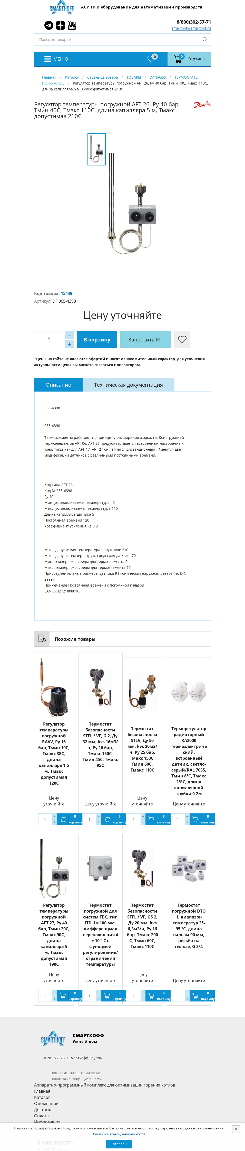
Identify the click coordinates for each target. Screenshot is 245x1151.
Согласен (119, 1143)
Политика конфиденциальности (76, 1078)
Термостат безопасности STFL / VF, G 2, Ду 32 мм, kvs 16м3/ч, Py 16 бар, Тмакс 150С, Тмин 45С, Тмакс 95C (100, 744)
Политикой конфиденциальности (118, 1134)
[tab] (58, 385)
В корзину (97, 339)
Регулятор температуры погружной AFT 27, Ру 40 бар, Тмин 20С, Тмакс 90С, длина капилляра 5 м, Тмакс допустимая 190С (54, 934)
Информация (47, 1122)
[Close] (236, 1129)
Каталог (72, 77)
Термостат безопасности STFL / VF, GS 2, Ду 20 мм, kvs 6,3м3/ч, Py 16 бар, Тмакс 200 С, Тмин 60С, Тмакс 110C (142, 925)
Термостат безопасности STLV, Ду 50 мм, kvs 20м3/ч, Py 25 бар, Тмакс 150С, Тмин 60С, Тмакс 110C (142, 749)
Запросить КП (145, 339)
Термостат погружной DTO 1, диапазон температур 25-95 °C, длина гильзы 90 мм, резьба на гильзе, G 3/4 (189, 925)
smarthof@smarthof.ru (191, 28)
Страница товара (102, 77)
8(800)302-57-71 (194, 22)
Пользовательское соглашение (76, 1072)
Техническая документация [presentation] (128, 384)
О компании (46, 1103)
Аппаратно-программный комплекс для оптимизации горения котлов (104, 1085)
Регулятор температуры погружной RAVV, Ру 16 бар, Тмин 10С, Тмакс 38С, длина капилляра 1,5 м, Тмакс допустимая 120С (54, 753)
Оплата (41, 1116)
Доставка (43, 1109)
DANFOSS (158, 77)
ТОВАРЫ (133, 77)
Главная (49, 77)
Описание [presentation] (58, 384)
